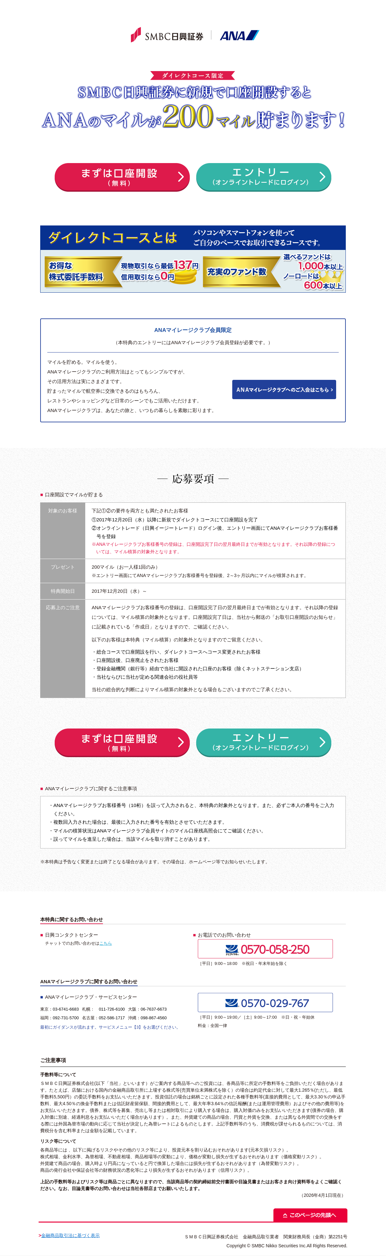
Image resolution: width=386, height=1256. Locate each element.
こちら (105, 943)
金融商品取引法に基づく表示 (70, 1235)
